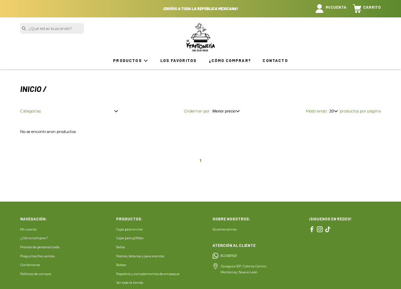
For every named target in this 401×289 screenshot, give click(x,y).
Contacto (275, 60)
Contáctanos (30, 265)
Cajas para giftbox (130, 238)
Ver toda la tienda (129, 282)
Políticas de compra (35, 274)
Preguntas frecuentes (37, 256)
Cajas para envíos (129, 229)
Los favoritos (178, 60)
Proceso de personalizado (39, 247)
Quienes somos (224, 229)
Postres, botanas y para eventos (140, 256)
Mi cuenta (28, 229)
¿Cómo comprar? (230, 60)
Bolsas (121, 265)
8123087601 (228, 256)
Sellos (120, 247)
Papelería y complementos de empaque (147, 274)
